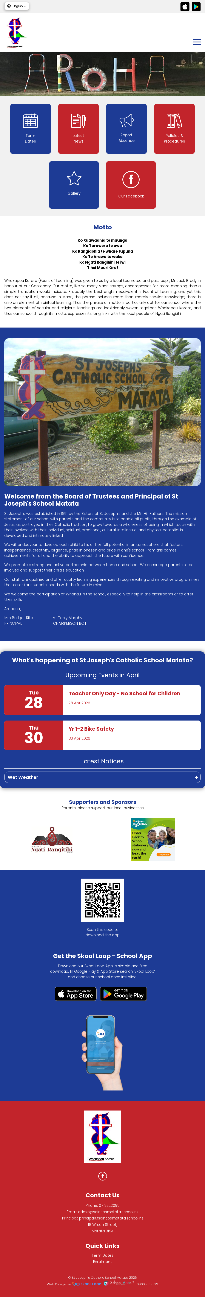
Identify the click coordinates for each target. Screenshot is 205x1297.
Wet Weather (23, 777)
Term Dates (102, 1255)
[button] (16, 6)
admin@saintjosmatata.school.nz (108, 1212)
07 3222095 (109, 1205)
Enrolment (102, 1261)
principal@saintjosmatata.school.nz (111, 1218)
